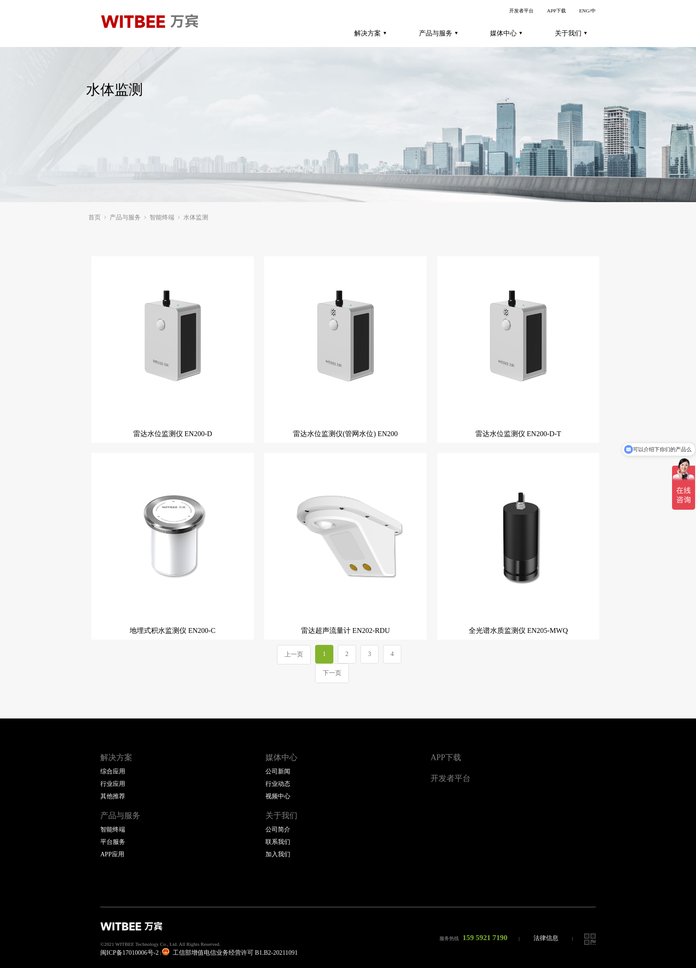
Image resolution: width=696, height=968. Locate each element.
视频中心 (277, 796)
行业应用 (112, 784)
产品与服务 (438, 33)
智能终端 (162, 217)
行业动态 (277, 784)
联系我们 (277, 842)
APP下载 (556, 10)
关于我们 (571, 33)
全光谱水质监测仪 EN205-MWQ (518, 630)
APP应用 (112, 854)
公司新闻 (277, 771)
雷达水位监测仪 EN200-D (172, 433)
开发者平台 (521, 10)
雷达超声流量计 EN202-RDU (345, 630)
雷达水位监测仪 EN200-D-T (518, 433)
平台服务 (112, 842)
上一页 (294, 654)
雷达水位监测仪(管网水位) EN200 (345, 433)
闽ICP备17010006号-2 (129, 952)
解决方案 (370, 33)
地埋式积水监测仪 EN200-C (172, 630)
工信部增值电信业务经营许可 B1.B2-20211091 (229, 952)
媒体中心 (506, 33)
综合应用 (112, 771)
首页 (94, 217)
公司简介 (277, 829)
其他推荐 (112, 796)
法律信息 (546, 938)
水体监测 (195, 217)
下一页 (332, 673)
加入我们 (277, 854)
